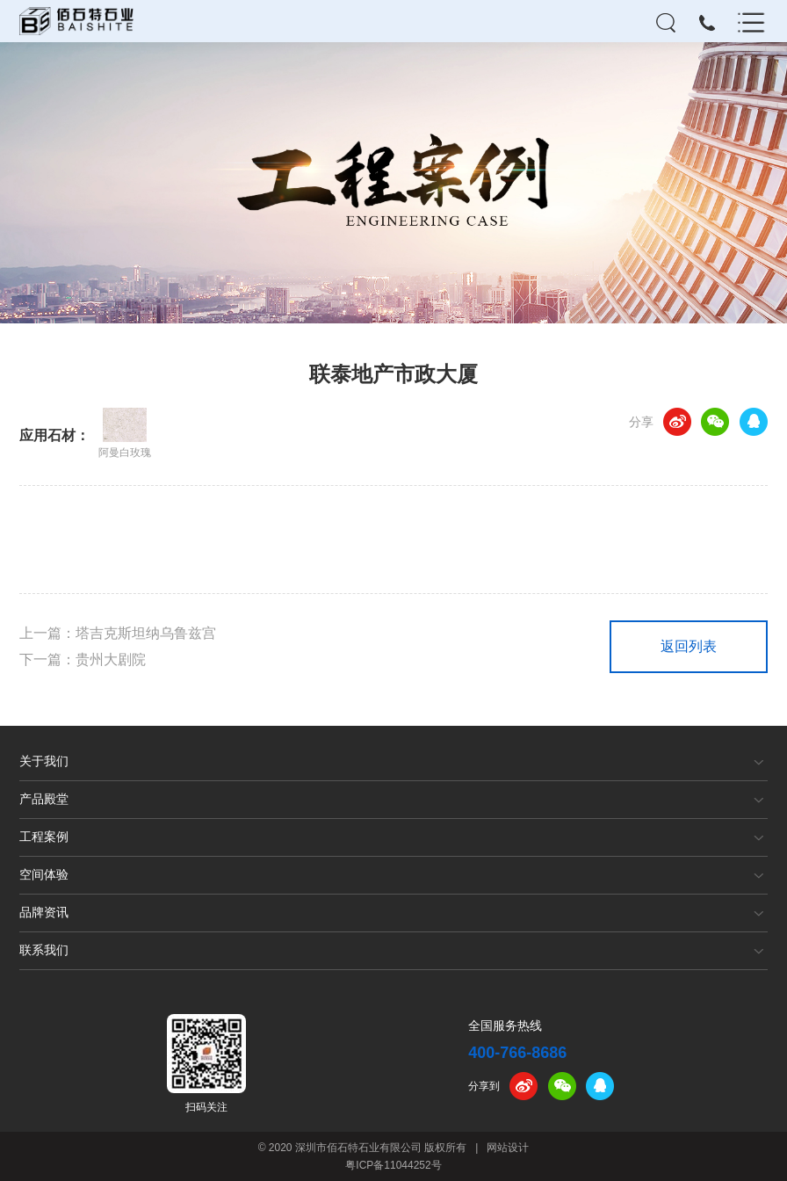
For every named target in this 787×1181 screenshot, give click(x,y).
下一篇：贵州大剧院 (82, 659)
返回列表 (689, 646)
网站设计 (508, 1147)
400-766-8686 (517, 1052)
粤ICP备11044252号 (393, 1165)
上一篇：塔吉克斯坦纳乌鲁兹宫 (117, 633)
